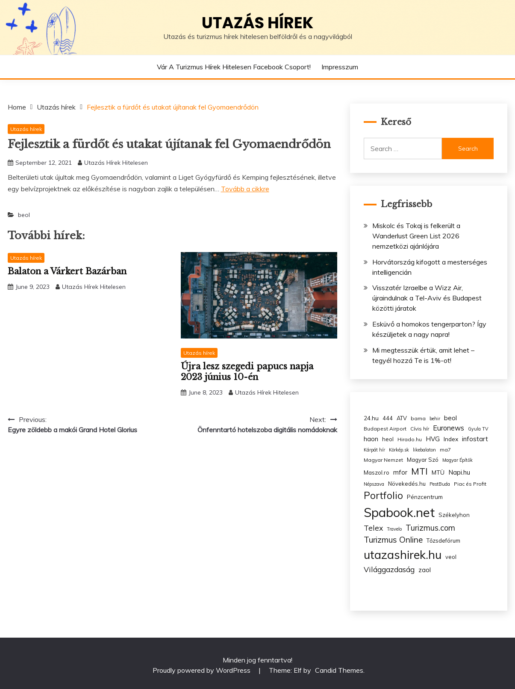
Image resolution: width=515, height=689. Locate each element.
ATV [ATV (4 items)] (402, 418)
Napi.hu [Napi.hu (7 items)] (459, 472)
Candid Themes (339, 670)
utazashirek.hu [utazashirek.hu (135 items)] (402, 554)
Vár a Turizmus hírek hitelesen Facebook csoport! (234, 66)
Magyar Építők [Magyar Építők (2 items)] (457, 460)
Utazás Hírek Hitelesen (116, 162)
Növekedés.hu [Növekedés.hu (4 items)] (407, 483)
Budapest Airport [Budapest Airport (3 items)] (385, 428)
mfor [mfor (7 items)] (400, 472)
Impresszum (339, 66)
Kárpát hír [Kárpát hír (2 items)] (374, 450)
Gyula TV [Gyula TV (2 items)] (478, 429)
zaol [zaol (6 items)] (424, 570)
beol (24, 215)
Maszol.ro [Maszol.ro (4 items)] (376, 472)
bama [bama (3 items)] (418, 418)
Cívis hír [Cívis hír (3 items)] (419, 428)
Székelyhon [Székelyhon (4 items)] (454, 514)
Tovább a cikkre (245, 188)
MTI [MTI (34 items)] (419, 471)
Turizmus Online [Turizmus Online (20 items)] (393, 540)
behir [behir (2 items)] (435, 419)
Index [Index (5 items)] (451, 439)
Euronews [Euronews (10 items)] (448, 428)
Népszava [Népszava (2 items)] (374, 484)
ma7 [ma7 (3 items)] (445, 449)
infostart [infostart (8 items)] (475, 439)
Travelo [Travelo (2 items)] (394, 529)
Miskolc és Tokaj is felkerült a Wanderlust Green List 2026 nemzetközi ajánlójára (416, 235)
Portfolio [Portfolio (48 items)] (383, 495)
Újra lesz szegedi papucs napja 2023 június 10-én (247, 371)
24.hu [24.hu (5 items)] (371, 418)
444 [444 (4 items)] (388, 418)
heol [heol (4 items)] (388, 439)
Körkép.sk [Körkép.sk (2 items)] (399, 450)
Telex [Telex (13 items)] (373, 527)
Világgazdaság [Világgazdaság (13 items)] (389, 569)
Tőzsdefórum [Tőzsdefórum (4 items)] (443, 540)
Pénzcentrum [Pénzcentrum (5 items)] (425, 496)
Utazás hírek (258, 23)
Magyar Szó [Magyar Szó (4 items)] (422, 459)
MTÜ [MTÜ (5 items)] (438, 472)
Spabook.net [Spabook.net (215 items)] (399, 512)
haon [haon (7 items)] (371, 439)
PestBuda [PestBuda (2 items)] (440, 484)
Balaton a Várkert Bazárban (67, 271)
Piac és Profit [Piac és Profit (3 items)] (470, 484)
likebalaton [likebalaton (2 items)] (424, 450)
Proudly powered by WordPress (202, 670)
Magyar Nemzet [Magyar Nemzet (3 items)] (383, 460)
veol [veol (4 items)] (450, 556)
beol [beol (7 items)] (450, 418)
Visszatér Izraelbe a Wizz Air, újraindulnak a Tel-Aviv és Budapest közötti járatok (427, 297)
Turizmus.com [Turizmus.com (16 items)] (430, 528)
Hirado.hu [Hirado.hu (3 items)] (409, 439)
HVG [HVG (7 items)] (433, 439)
